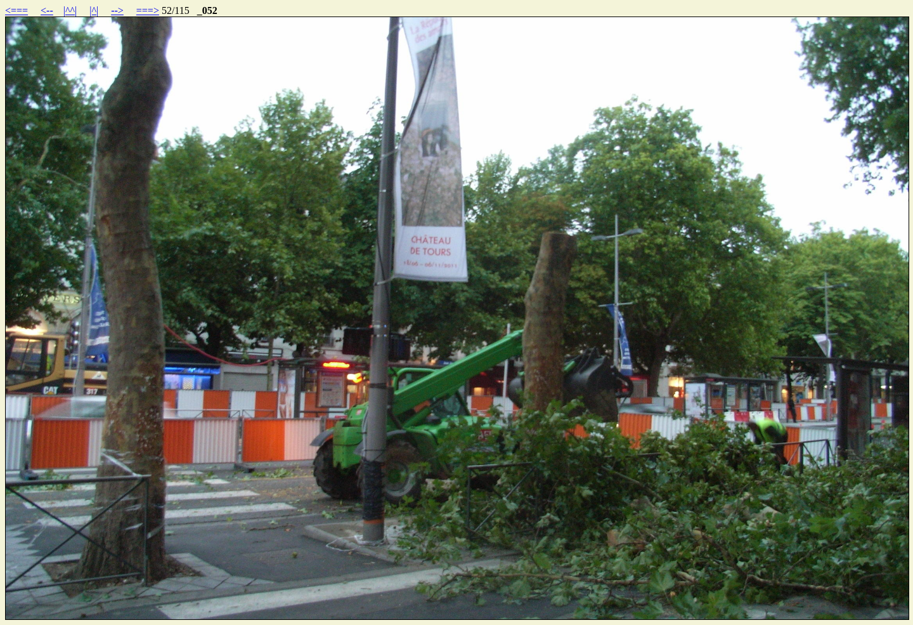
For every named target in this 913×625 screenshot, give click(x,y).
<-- (47, 10)
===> (147, 10)
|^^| (70, 10)
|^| (93, 10)
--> (117, 10)
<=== (16, 10)
